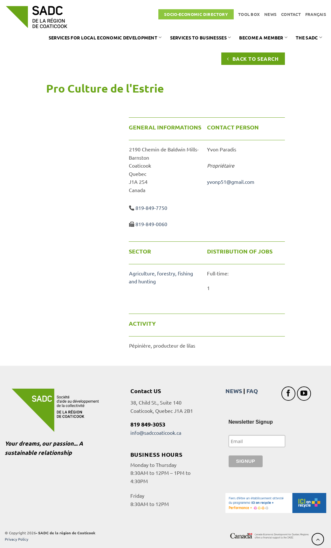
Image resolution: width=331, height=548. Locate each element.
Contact (291, 14)
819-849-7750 (151, 208)
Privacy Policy (16, 539)
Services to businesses (200, 37)
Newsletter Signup (251, 422)
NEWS (233, 390)
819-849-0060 (151, 224)
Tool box (249, 14)
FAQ (252, 390)
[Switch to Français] (315, 14)
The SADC (309, 37)
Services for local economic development (105, 37)
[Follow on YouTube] (304, 393)
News (270, 14)
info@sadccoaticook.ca (155, 432)
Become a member (263, 37)
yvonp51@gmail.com (230, 181)
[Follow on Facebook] (288, 393)
